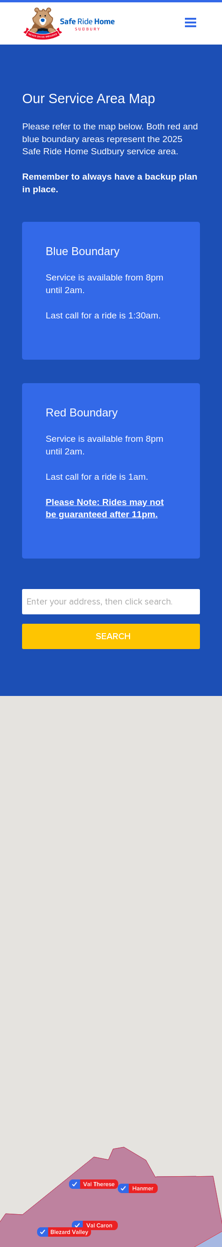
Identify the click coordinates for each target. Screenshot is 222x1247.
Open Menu (190, 22)
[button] (64, 1232)
